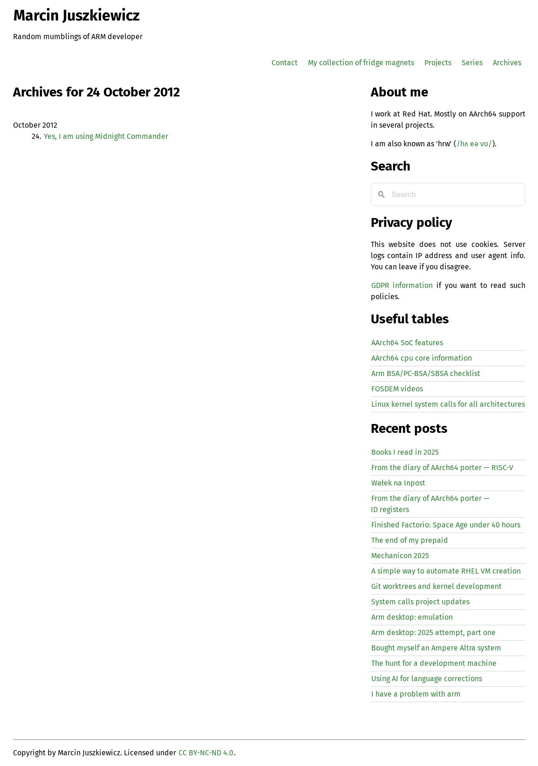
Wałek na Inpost (398, 483)
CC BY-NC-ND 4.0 (205, 752)
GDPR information (402, 285)
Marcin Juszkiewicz (77, 15)
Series (472, 62)
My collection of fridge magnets (361, 62)
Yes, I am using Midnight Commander (106, 136)
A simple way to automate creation (446, 571)
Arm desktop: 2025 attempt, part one (433, 632)
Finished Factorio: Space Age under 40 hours (445, 524)
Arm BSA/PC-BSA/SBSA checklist (425, 373)
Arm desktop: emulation (412, 617)
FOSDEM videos (397, 388)
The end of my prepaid (409, 540)
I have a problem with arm (416, 694)
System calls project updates (420, 601)
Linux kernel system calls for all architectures (448, 404)
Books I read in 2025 (405, 452)
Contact (285, 62)
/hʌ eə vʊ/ (474, 143)
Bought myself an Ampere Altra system (436, 647)
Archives (507, 62)
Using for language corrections (426, 678)
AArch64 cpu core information (421, 358)
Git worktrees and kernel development (436, 586)
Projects (437, 62)
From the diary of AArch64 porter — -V (442, 467)
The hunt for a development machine (434, 663)
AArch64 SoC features (407, 342)
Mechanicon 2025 (400, 555)
